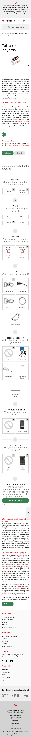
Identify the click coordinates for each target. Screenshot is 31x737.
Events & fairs (23, 33)
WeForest (5, 640)
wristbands (16, 583)
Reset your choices (6, 503)
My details (5, 668)
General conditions (15, 713)
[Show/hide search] (20, 21)
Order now (7, 151)
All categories (14, 33)
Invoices (4, 623)
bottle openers (22, 585)
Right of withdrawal (15, 716)
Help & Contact (7, 612)
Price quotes (6, 671)
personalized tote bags (22, 120)
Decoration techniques (9, 626)
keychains (19, 553)
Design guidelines (7, 618)
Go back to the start (15, 499)
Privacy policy (15, 722)
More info (19, 151)
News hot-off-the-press (9, 635)
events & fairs (6, 592)
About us (5, 637)
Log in (4, 678)
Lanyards (4, 36)
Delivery (4, 621)
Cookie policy (15, 724)
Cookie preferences (15, 727)
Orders (4, 673)
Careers (4, 642)
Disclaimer (15, 719)
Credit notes (6, 676)
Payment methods (8, 616)
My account (6, 665)
